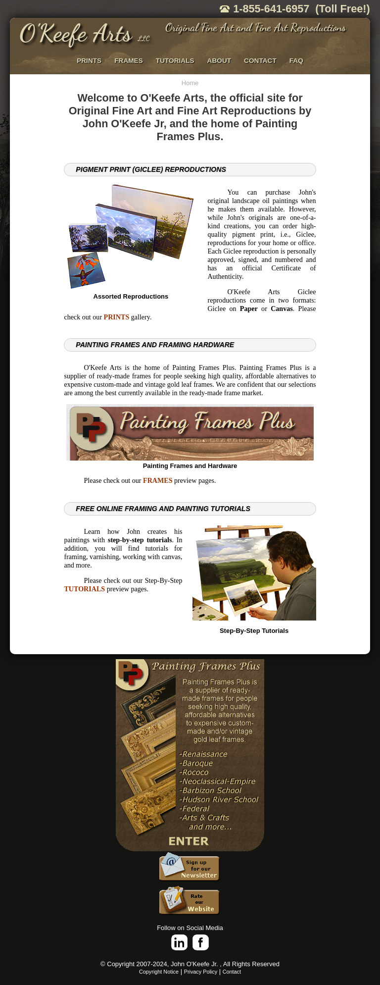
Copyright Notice (159, 972)
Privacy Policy (200, 972)
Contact (232, 972)
